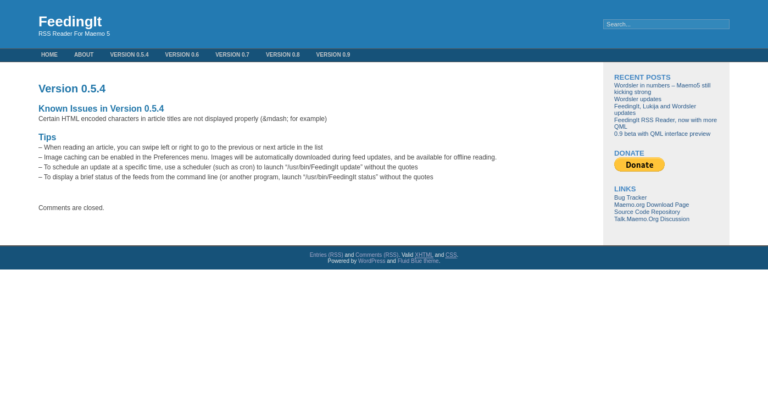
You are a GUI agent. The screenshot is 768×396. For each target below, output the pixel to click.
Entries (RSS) (326, 255)
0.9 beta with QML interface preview (662, 133)
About (84, 55)
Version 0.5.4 (129, 55)
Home (49, 55)
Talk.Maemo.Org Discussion (651, 219)
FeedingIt (70, 21)
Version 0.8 (283, 55)
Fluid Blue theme (418, 261)
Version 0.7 (232, 55)
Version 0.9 (333, 55)
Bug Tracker (630, 197)
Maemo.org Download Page (651, 204)
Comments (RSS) (376, 255)
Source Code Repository (647, 211)
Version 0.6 (182, 55)
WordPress (371, 261)
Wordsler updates (637, 99)
